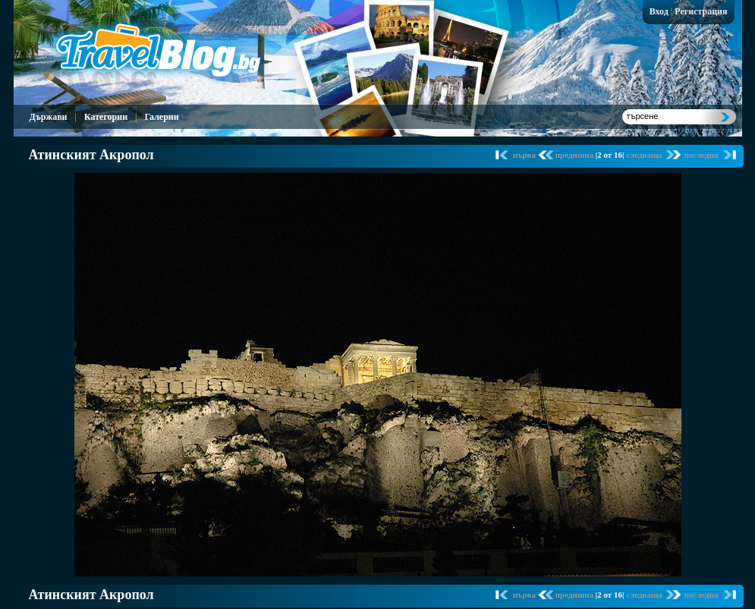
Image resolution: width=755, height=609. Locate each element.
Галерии (161, 116)
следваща (645, 154)
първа (525, 154)
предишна (575, 154)
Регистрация (701, 11)
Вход (659, 11)
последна (701, 154)
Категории (105, 116)
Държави (49, 116)
